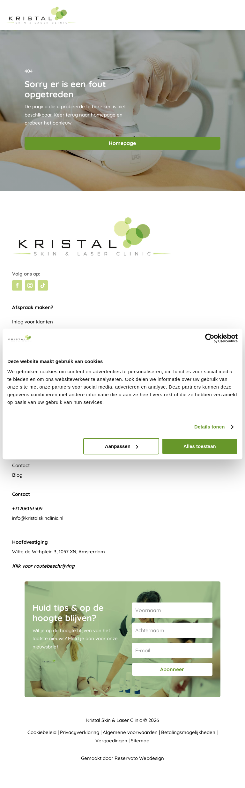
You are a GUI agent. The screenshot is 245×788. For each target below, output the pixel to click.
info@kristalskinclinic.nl (37, 518)
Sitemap (140, 741)
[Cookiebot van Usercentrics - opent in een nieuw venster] (210, 338)
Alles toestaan (199, 446)
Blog (17, 475)
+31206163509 (27, 508)
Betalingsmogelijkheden (188, 732)
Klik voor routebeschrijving (43, 566)
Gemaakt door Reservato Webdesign (122, 758)
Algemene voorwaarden (130, 732)
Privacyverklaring (79, 732)
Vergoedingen (111, 741)
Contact (21, 465)
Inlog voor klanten (32, 322)
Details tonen (209, 426)
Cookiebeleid (41, 732)
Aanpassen (121, 446)
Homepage (122, 143)
